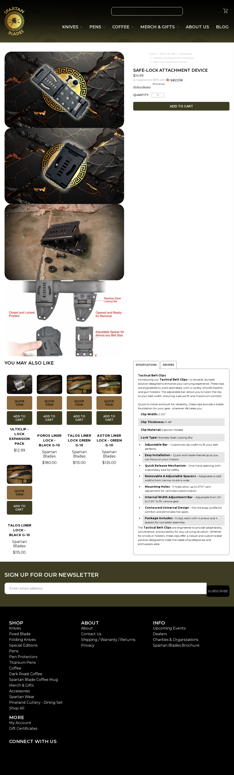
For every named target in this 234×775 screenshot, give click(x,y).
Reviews (168, 364)
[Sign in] (214, 11)
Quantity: (141, 95)
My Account (20, 720)
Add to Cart (19, 418)
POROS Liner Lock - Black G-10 (49, 440)
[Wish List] (193, 11)
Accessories (19, 688)
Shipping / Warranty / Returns (108, 637)
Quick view (19, 402)
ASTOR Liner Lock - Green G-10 (109, 440)
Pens (13, 648)
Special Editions (23, 642)
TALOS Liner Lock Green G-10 (79, 440)
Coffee (15, 665)
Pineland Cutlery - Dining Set (36, 700)
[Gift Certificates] (204, 11)
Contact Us (91, 631)
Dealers (160, 631)
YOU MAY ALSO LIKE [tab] (29, 363)
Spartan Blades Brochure (176, 642)
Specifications (146, 364)
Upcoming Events (169, 625)
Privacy (87, 642)
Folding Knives (22, 637)
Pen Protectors (23, 654)
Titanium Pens (22, 660)
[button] (164, 79)
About (87, 625)
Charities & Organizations (175, 637)
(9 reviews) (159, 83)
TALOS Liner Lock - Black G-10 (20, 530)
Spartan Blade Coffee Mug (33, 677)
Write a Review (142, 86)
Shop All (16, 705)
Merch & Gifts (21, 682)
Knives (15, 625)
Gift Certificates (23, 726)
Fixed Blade (20, 631)
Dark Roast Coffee (25, 671)
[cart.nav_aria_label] (225, 11)
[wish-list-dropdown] (119, 56)
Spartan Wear (22, 694)
